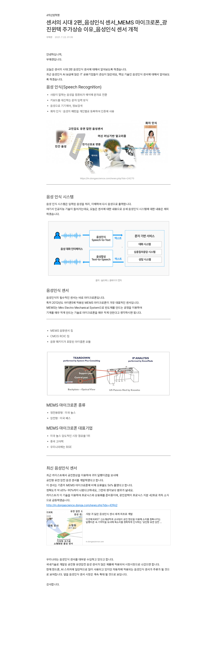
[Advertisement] (108, 627)
